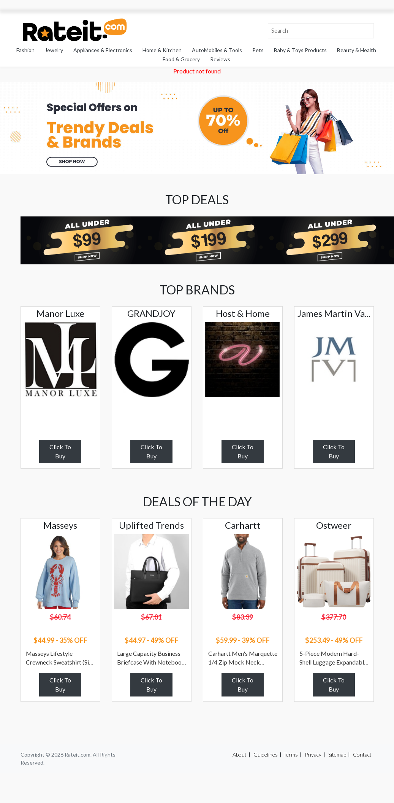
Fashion (25, 50)
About (240, 754)
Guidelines (265, 754)
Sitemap (337, 754)
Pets (258, 50)
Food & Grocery (181, 59)
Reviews (220, 59)
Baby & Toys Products (300, 50)
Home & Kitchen (162, 50)
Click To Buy (60, 451)
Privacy (313, 754)
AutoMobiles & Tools (217, 50)
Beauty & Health (356, 50)
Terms (290, 754)
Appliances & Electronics (102, 50)
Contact (362, 754)
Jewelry (54, 50)
